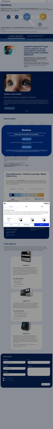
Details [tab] (26, 206)
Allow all (41, 224)
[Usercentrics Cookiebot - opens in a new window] (44, 203)
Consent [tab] (11, 206)
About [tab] (42, 206)
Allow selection (26, 224)
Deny (11, 224)
